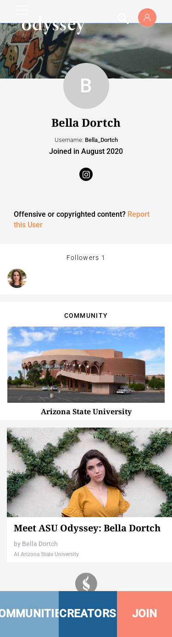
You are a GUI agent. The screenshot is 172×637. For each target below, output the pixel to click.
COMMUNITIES (29, 613)
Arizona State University (86, 411)
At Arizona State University (46, 554)
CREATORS (87, 613)
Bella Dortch (40, 543)
